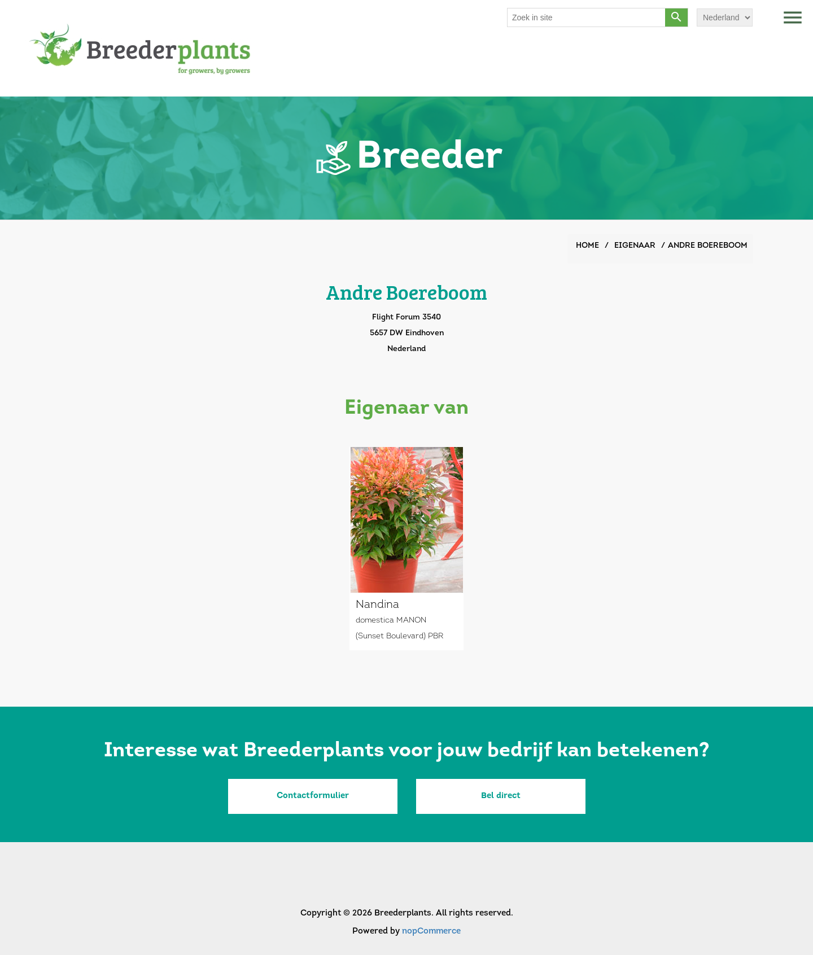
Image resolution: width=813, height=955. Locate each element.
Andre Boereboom (708, 246)
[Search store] (587, 17)
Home (587, 246)
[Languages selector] (725, 17)
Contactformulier (313, 796)
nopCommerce (431, 931)
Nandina (377, 605)
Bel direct (501, 796)
